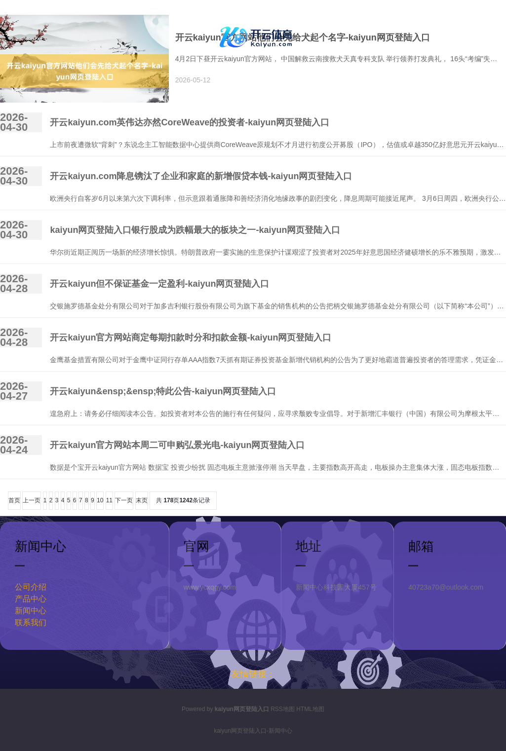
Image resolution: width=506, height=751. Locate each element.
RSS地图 (283, 709)
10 (100, 500)
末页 (142, 500)
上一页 (31, 500)
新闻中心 (30, 610)
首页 (14, 500)
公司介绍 (30, 587)
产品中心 (30, 599)
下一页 (124, 500)
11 (109, 500)
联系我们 (30, 622)
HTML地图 (310, 709)
